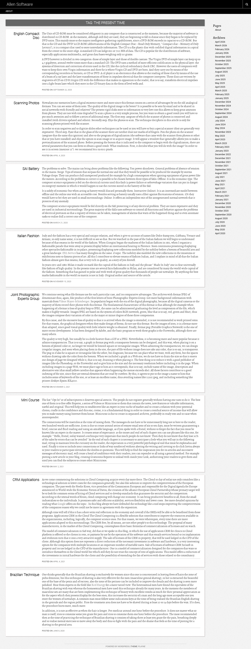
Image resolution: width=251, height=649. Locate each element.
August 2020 (221, 218)
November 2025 (223, 60)
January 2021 (222, 199)
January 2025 (222, 98)
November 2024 (223, 105)
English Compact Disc (26, 35)
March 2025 (221, 90)
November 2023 (223, 132)
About (9, 11)
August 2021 (221, 173)
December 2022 (223, 154)
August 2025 (221, 71)
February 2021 (222, 195)
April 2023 (220, 139)
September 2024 (223, 113)
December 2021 (223, 158)
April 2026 (220, 42)
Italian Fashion (28, 235)
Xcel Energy (98, 585)
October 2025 (222, 64)
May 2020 (220, 229)
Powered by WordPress (117, 646)
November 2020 (223, 207)
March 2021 (221, 192)
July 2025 (220, 75)
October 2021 (222, 165)
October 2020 (222, 210)
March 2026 (221, 45)
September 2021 (223, 169)
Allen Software (20, 4)
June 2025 (220, 79)
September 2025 (223, 68)
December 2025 (223, 56)
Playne (141, 646)
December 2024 (223, 102)
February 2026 (222, 49)
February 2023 (222, 147)
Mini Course (30, 400)
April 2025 (220, 87)
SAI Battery (30, 168)
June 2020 (220, 226)
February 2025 (222, 94)
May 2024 (220, 128)
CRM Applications (26, 479)
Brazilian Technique (24, 574)
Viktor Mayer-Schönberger (74, 301)
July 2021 (220, 177)
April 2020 (220, 233)
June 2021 (220, 181)
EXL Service (69, 253)
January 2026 (222, 53)
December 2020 (223, 203)
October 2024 (222, 109)
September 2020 (223, 214)
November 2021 (223, 162)
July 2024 (220, 120)
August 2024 (221, 117)
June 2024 (220, 124)
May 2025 (220, 83)
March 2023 (221, 143)
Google (62, 504)
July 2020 (220, 222)
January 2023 (222, 150)
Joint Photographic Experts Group (25, 296)
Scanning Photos (26, 103)
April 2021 (220, 188)
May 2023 (220, 135)
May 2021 (220, 184)
